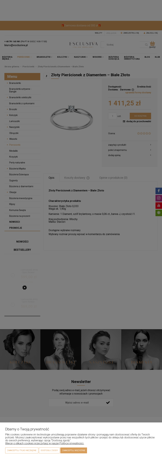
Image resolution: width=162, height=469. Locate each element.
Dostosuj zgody (49, 450)
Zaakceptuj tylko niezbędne (22, 450)
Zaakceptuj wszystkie (73, 450)
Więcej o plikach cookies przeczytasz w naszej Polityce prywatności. (44, 443)
